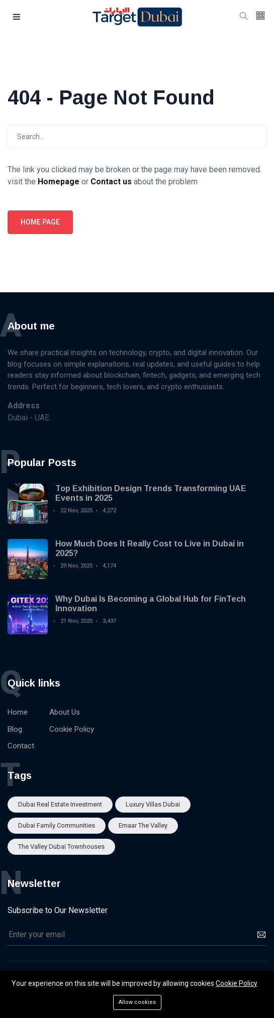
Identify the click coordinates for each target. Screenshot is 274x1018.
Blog (15, 729)
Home (18, 712)
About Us (64, 712)
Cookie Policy (71, 729)
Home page (40, 222)
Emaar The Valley (143, 825)
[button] (17, 17)
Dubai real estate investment (60, 804)
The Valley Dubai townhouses (61, 846)
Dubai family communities (56, 825)
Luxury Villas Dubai (153, 804)
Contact (21, 745)
